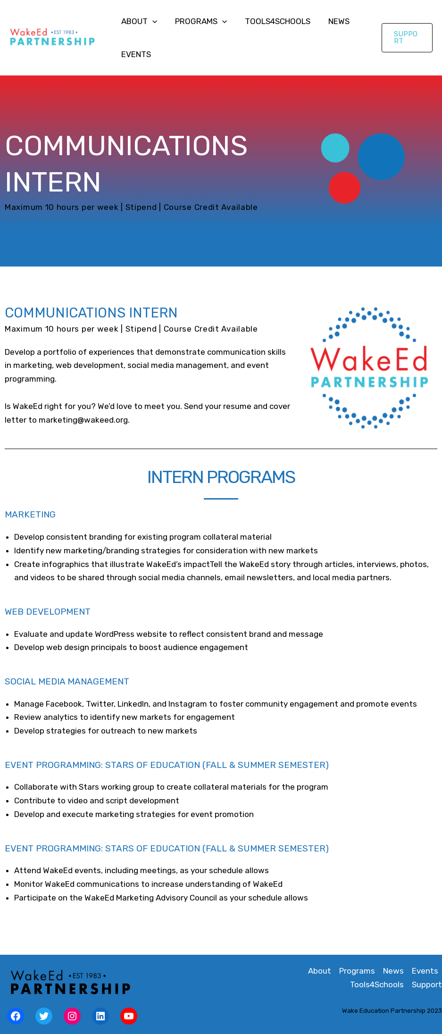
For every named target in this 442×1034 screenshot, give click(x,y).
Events (135, 54)
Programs (198, 21)
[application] (151, 21)
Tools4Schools (273, 21)
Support (427, 984)
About (138, 21)
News (332, 21)
